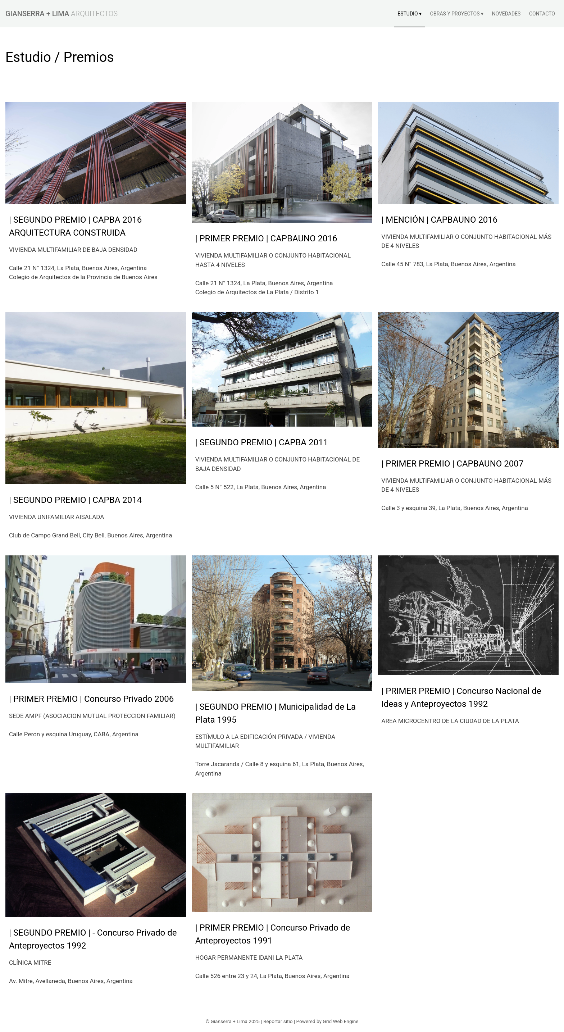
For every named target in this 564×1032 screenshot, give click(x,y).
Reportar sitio (278, 1021)
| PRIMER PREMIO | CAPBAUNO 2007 (452, 464)
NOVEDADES (506, 14)
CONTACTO (542, 14)
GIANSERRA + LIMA (37, 13)
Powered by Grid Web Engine (327, 1021)
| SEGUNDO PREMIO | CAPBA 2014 (75, 500)
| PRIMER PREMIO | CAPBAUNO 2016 (266, 238)
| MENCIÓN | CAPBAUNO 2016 (439, 220)
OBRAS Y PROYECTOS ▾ (456, 14)
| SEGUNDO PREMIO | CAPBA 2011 (261, 442)
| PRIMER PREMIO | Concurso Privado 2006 (91, 699)
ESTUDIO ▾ (409, 14)
